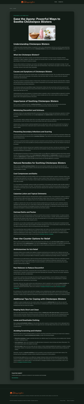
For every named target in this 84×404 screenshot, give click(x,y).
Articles (14, 8)
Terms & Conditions (70, 400)
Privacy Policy (62, 400)
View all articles (15, 377)
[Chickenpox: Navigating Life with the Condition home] (30, 2)
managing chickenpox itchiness (47, 286)
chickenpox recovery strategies (46, 234)
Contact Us (60, 1)
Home (56, 1)
